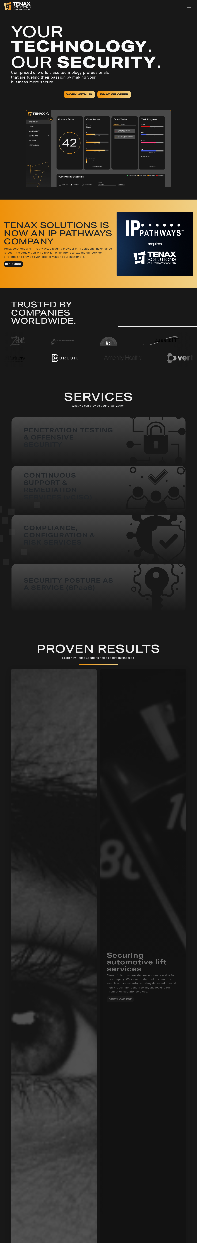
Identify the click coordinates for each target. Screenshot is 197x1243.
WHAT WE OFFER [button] (114, 94)
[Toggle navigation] (189, 6)
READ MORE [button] (13, 264)
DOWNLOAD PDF (120, 999)
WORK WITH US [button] (79, 94)
